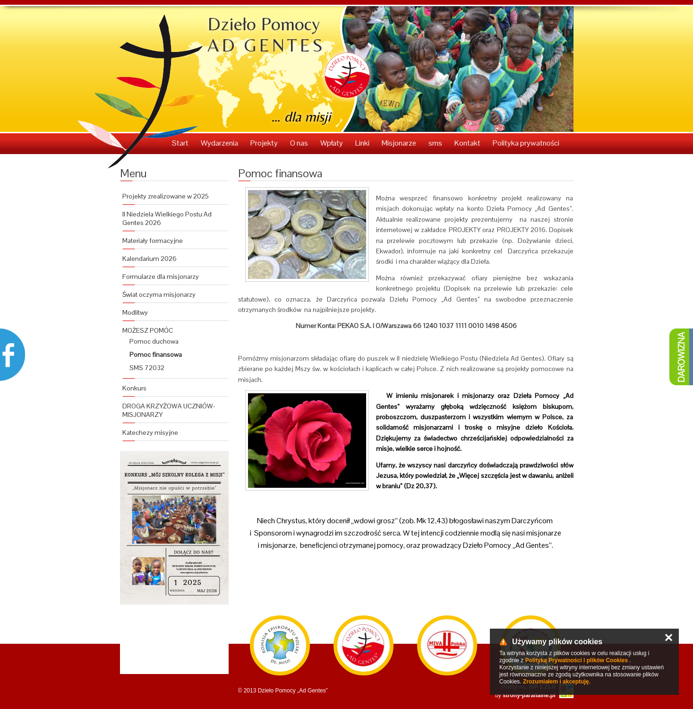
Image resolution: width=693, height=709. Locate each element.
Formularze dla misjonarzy (160, 276)
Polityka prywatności (526, 143)
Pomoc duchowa (154, 341)
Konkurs (134, 388)
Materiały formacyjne (152, 240)
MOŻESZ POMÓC (147, 330)
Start (181, 143)
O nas (299, 143)
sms (436, 143)
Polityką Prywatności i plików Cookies (576, 660)
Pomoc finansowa (155, 354)
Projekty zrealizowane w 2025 (165, 196)
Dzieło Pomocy (266, 34)
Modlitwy (135, 312)
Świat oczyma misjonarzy (159, 294)
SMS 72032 (146, 367)
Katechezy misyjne (150, 432)
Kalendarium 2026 (149, 258)
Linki (363, 143)
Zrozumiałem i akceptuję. (556, 681)
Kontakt (468, 143)
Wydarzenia (220, 143)
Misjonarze (400, 143)
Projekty (264, 143)
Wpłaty (332, 143)
